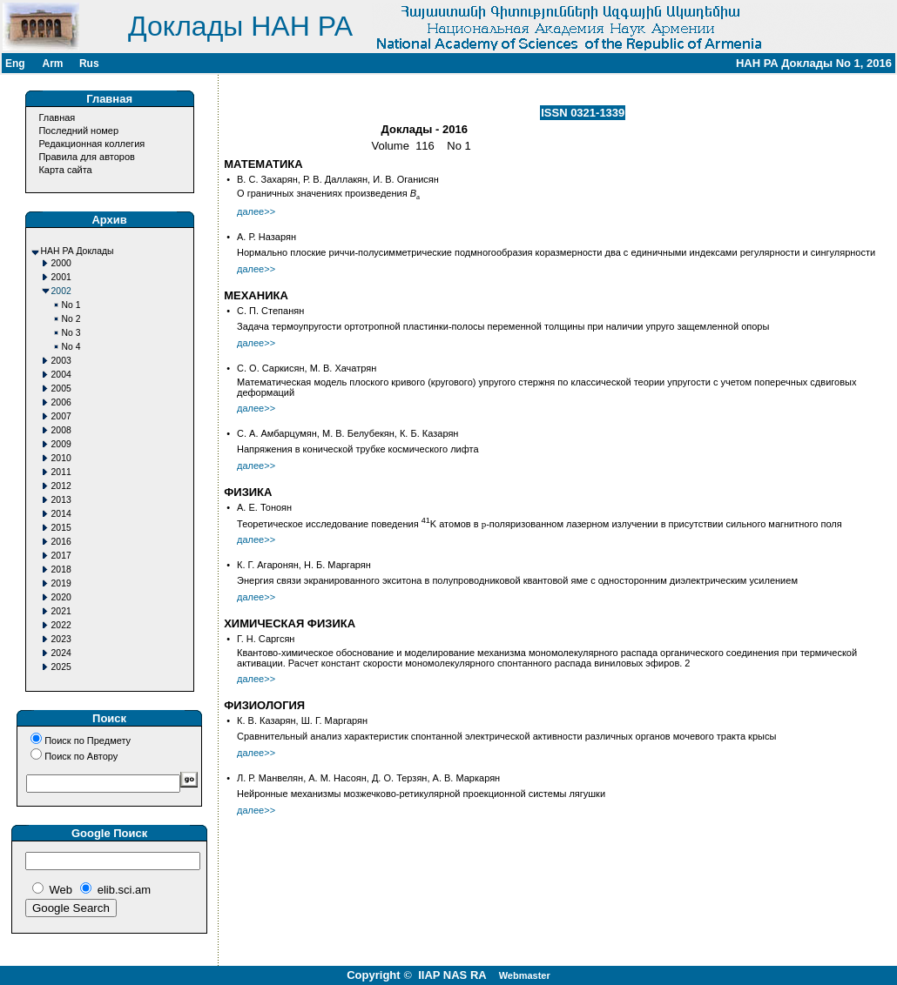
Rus (89, 63)
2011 (61, 472)
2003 (61, 360)
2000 (61, 263)
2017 (61, 555)
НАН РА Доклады (77, 251)
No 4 (71, 347)
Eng (15, 63)
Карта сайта (64, 169)
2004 (61, 374)
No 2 (71, 319)
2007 (61, 416)
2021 (61, 611)
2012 (61, 486)
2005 (61, 388)
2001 (61, 277)
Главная (56, 117)
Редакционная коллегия (91, 143)
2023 (61, 639)
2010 (61, 458)
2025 (61, 667)
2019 (61, 583)
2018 (61, 569)
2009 (61, 444)
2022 (61, 625)
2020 (61, 597)
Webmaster (524, 975)
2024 (61, 653)
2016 (61, 541)
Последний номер (78, 130)
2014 (61, 514)
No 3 (71, 333)
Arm (52, 63)
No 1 (71, 305)
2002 (61, 291)
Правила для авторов (86, 156)
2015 (61, 528)
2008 (61, 430)
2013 (61, 500)
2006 (61, 402)
